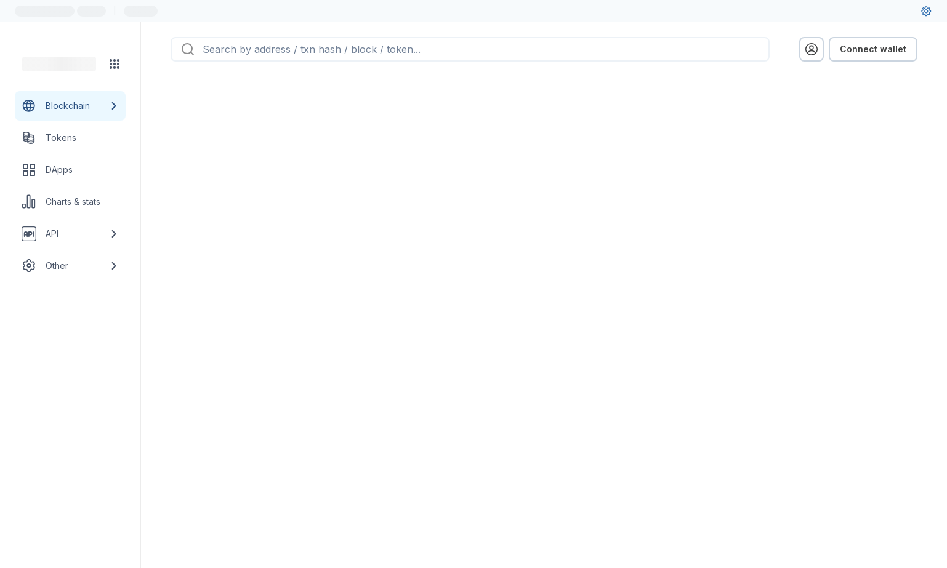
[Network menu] (114, 64)
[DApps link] (70, 170)
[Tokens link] (70, 138)
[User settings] (926, 11)
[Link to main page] (59, 64)
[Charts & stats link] (70, 202)
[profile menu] (811, 49)
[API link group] (70, 234)
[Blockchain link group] (70, 106)
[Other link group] (70, 266)
